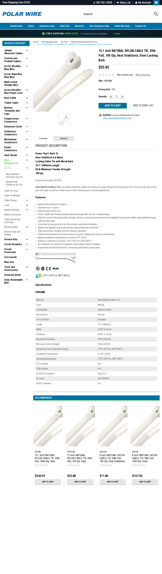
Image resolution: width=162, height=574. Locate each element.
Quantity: (103, 96)
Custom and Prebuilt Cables (12, 60)
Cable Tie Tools (11, 190)
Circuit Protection (10, 251)
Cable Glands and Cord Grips (12, 221)
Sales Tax (64, 26)
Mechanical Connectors (10, 141)
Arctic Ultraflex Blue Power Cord (13, 91)
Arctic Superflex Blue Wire (13, 76)
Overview (43, 138)
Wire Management (11, 162)
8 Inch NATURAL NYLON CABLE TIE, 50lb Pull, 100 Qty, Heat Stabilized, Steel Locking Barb (112, 458)
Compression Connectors (11, 120)
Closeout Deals (12, 274)
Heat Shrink (10, 155)
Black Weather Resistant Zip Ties (14, 175)
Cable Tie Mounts (12, 195)
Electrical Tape (10, 227)
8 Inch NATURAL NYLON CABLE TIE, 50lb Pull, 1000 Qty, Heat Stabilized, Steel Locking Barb (145, 458)
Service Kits (10, 239)
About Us (79, 26)
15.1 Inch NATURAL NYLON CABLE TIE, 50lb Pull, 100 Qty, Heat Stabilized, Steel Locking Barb (74, 44)
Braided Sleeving (11, 209)
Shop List (123, 2)
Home (31, 26)
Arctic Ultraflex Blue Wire (12, 68)
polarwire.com (47, 26)
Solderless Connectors (10, 133)
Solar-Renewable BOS (13, 281)
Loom (7, 205)
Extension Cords (13, 126)
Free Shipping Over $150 (16, 2)
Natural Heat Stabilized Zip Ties (14, 183)
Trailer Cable (11, 102)
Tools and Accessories (11, 268)
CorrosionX (10, 257)
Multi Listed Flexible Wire (11, 84)
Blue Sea (9, 262)
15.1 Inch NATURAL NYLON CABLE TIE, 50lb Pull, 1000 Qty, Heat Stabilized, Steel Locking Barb (47, 458)
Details (117, 33)
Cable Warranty (122, 26)
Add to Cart (48, 481)
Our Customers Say (99, 26)
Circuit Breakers (13, 244)
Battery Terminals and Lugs (11, 110)
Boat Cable (10, 97)
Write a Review (143, 75)
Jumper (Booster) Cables (13, 52)
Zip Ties (8, 168)
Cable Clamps (10, 200)
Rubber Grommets (12, 214)
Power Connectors (10, 149)
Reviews (64, 138)
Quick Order (16, 26)
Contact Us (140, 26)
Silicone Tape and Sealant (12, 233)
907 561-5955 (102, 2)
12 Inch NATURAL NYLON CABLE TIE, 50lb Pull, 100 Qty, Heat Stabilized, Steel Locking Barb (80, 458)
